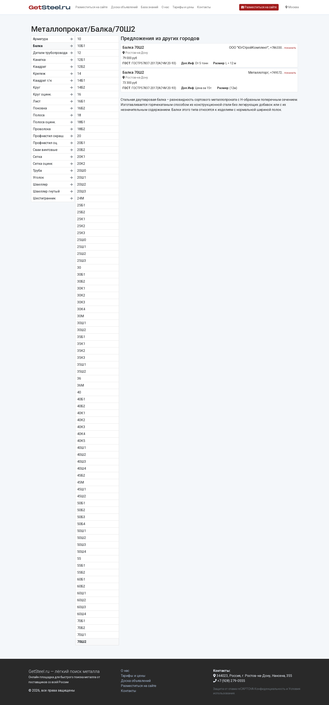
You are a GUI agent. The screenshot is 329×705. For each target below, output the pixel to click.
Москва (292, 7)
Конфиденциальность (270, 689)
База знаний (149, 7)
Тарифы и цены (183, 7)
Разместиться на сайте (92, 7)
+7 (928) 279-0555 (229, 681)
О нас (165, 7)
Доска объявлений (124, 7)
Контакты (204, 7)
